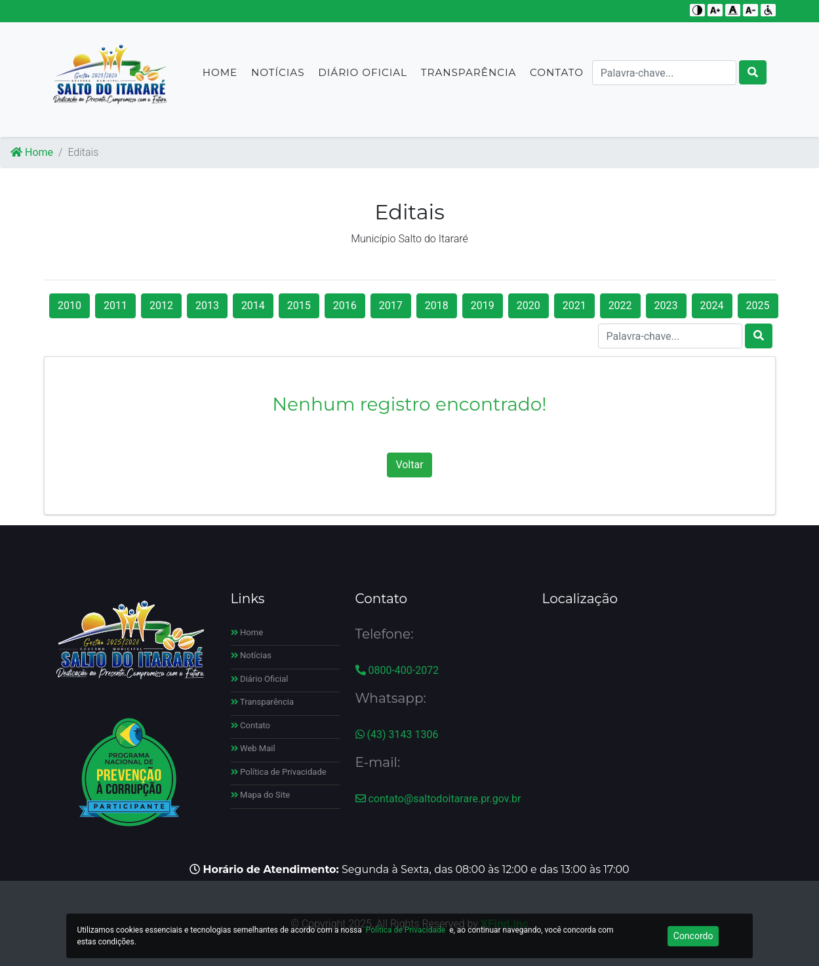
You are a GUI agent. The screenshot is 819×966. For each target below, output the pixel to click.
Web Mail (253, 748)
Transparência (468, 77)
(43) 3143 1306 (397, 734)
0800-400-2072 (397, 670)
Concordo (693, 936)
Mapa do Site (260, 795)
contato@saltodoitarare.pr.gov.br (438, 798)
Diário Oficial (362, 77)
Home (220, 77)
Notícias (277, 77)
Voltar (409, 464)
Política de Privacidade (279, 772)
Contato (557, 77)
